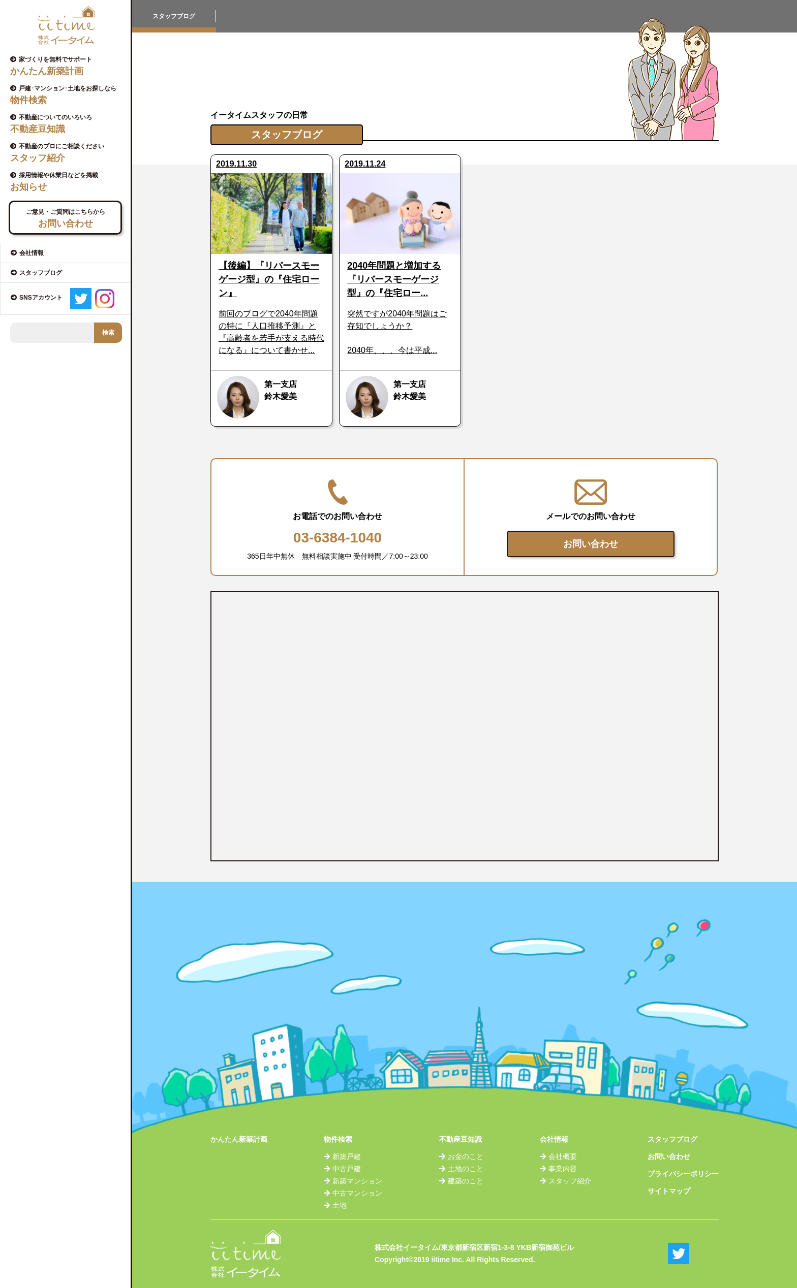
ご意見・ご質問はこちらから (65, 218)
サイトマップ (669, 1191)
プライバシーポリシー (683, 1174)
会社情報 (554, 1139)
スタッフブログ (672, 1139)
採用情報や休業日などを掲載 (69, 182)
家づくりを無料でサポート (69, 66)
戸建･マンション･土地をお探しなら (69, 95)
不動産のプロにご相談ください (69, 153)
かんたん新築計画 (238, 1139)
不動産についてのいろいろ (69, 124)
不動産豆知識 (460, 1139)
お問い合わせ (590, 544)
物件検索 (338, 1139)
